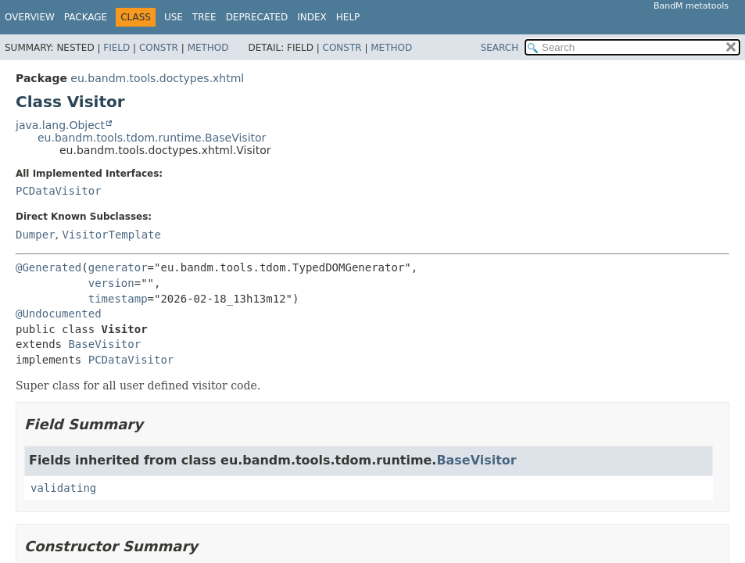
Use (173, 17)
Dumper (36, 234)
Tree (204, 17)
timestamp (118, 298)
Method (208, 47)
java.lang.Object (60, 125)
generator (118, 267)
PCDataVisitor (59, 191)
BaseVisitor (104, 344)
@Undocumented (59, 313)
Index (312, 17)
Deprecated (257, 17)
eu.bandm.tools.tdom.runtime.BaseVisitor (152, 137)
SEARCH (500, 47)
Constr (158, 47)
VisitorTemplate (111, 234)
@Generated (48, 267)
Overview (30, 17)
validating (63, 488)
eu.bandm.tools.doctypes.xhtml (157, 78)
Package (85, 17)
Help (348, 17)
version (111, 283)
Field (116, 47)
